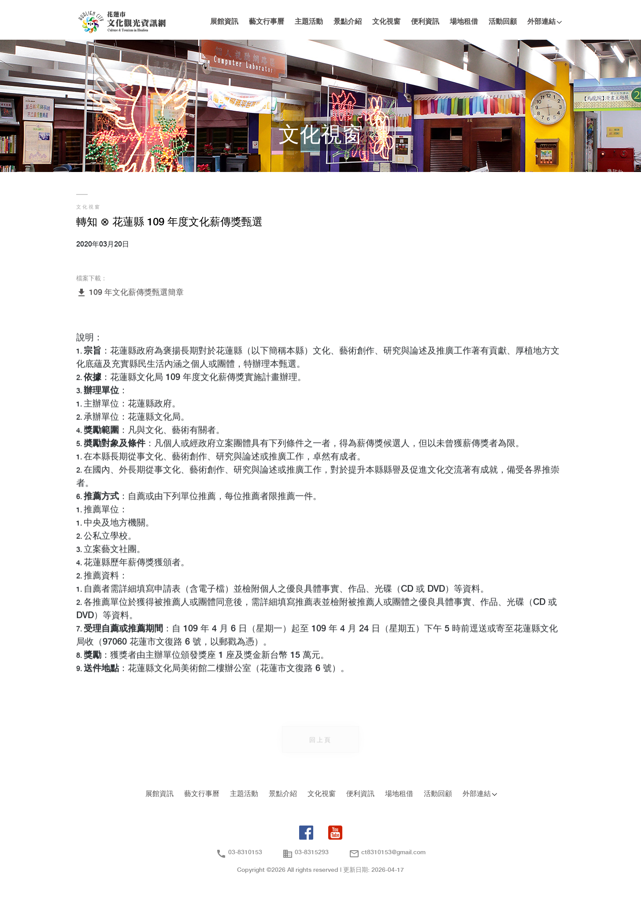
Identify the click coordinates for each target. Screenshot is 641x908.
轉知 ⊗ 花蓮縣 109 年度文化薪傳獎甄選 (169, 222)
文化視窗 (386, 22)
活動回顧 (503, 22)
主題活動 (309, 22)
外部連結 (541, 22)
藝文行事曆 (266, 22)
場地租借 (464, 22)
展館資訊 (224, 22)
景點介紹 (347, 22)
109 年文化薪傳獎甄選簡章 (130, 293)
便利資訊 (425, 22)
